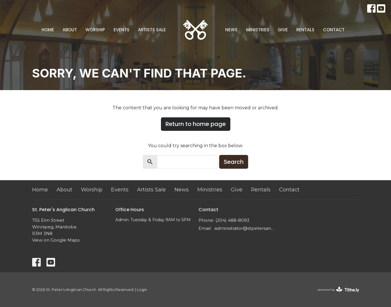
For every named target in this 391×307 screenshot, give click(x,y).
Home (48, 30)
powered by (338, 289)
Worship (95, 30)
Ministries (257, 30)
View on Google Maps (55, 240)
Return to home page (196, 124)
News (231, 30)
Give (283, 30)
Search (234, 162)
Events (121, 30)
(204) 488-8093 (232, 220)
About (70, 30)
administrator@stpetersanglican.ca (245, 228)
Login (142, 289)
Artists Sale (152, 30)
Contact (334, 30)
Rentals (305, 30)
